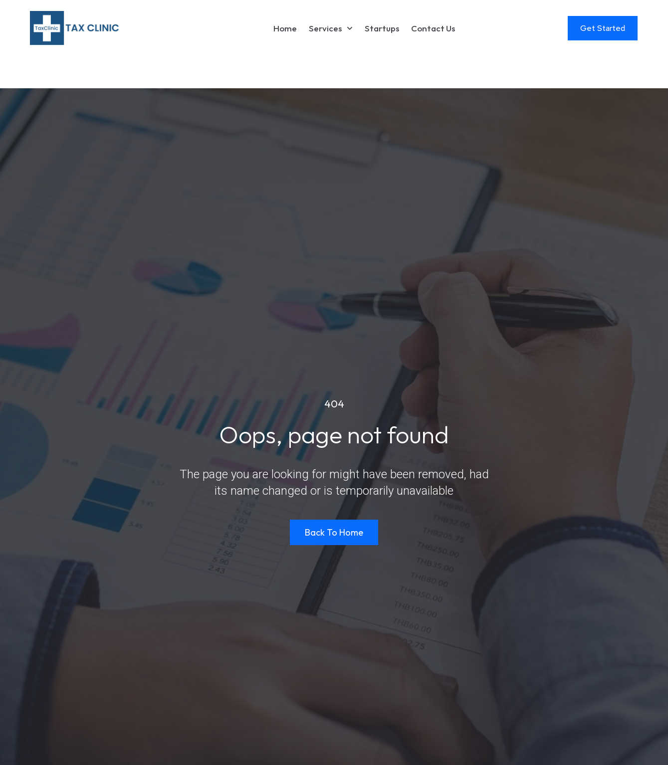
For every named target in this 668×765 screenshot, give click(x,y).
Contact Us (433, 28)
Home (285, 28)
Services (331, 28)
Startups (382, 28)
